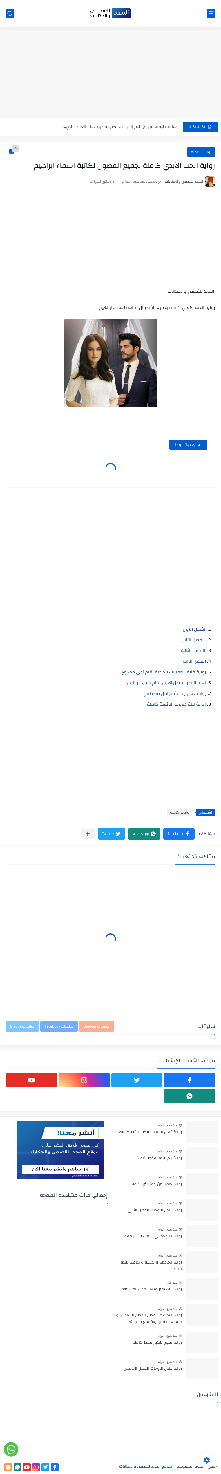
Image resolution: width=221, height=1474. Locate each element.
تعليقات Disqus (22, 1026)
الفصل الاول (194, 629)
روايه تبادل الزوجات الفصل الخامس (153, 1368)
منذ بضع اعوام (167, 1125)
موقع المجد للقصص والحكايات (145, 1466)
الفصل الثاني (192, 640)
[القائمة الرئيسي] (211, 13)
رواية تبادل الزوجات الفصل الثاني (155, 1210)
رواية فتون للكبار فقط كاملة (157, 1342)
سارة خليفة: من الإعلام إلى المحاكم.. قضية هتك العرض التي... (120, 127)
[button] (179, 834)
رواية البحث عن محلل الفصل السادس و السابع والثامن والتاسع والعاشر (149, 1318)
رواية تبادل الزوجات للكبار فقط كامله (150, 1132)
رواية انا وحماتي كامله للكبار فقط (153, 1236)
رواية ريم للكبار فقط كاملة (159, 1158)
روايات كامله (201, 152)
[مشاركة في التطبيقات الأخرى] (88, 834)
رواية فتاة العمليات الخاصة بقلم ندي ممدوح (163, 672)
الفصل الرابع (194, 661)
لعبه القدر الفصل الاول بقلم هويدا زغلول (166, 682)
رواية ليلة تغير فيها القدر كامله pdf (152, 1289)
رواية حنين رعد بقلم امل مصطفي (174, 693)
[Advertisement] (110, 72)
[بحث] (10, 13)
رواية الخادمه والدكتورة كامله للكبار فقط (150, 1265)
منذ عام (172, 1283)
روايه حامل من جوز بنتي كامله (156, 1184)
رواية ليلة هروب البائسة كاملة (176, 704)
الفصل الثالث (193, 650)
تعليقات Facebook (59, 1026)
